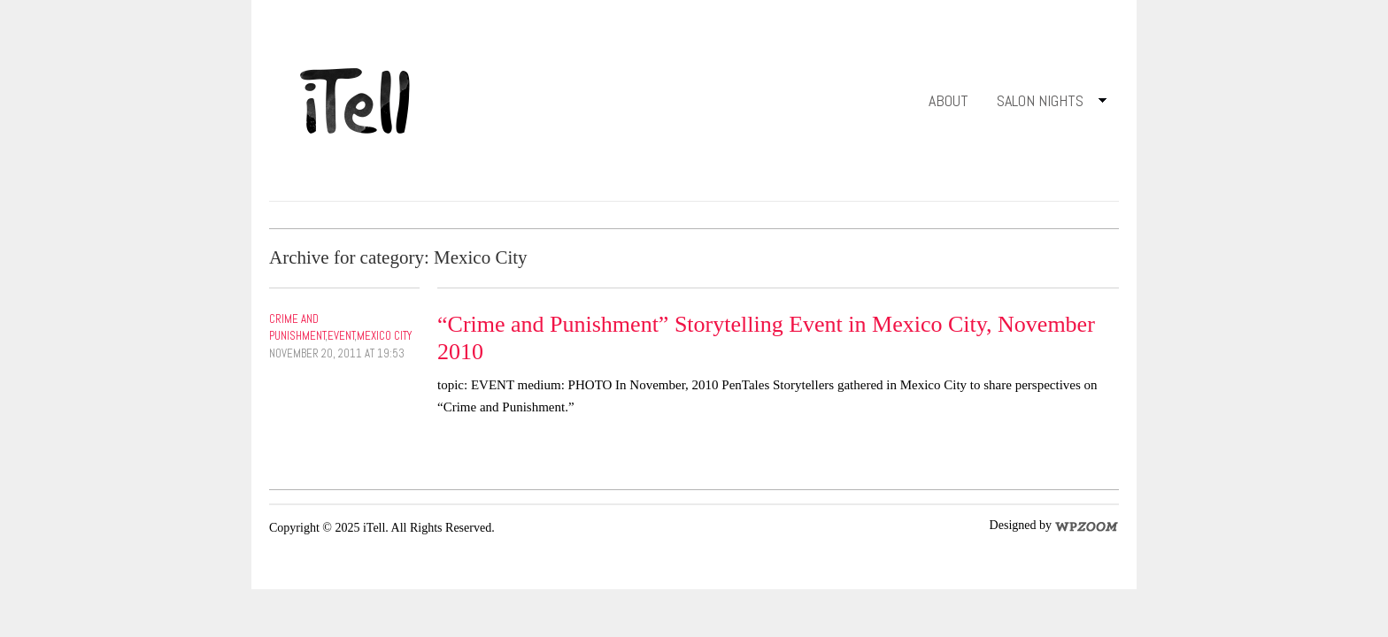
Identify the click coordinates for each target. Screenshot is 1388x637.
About (948, 100)
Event (341, 335)
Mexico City (384, 335)
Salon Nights (1045, 104)
